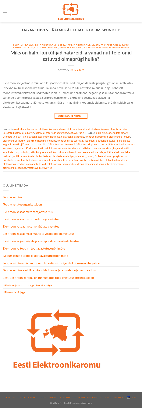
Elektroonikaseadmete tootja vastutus (28, 211)
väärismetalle (33, 163)
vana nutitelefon (107, 163)
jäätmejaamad (103, 140)
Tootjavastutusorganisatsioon (22, 204)
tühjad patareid (114, 159)
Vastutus (55, 397)
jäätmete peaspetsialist (34, 144)
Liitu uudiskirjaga (14, 292)
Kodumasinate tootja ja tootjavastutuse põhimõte (35, 255)
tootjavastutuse (96, 159)
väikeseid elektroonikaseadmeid (80, 163)
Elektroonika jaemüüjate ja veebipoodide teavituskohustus (41, 241)
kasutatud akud (23, 47)
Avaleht (10, 397)
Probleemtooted (103, 156)
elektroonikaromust (119, 136)
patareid (77, 47)
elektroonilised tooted (69, 140)
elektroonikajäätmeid (72, 136)
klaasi (109, 148)
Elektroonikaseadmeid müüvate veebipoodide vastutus (38, 233)
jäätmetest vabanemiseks (122, 144)
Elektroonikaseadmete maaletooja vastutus (31, 219)
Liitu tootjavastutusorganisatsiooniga (27, 285)
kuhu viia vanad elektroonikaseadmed (73, 152)
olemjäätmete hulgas (63, 156)
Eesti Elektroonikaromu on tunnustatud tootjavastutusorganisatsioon (48, 277)
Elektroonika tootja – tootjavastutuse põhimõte (34, 248)
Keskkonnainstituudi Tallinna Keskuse (46, 148)
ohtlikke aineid (112, 152)
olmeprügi (81, 156)
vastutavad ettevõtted (39, 167)
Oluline (106, 397)
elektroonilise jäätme (14, 140)
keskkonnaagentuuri (14, 148)
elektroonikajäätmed (90, 45)
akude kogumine (30, 45)
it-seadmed (88, 140)
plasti (90, 156)
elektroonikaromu (116, 45)
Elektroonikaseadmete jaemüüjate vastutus (31, 226)
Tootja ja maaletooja (31, 397)
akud (16, 45)
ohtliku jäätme (43, 156)
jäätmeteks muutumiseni (61, 144)
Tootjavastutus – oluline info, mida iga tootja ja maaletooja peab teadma (49, 270)
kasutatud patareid (46, 47)
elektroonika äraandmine (58, 45)
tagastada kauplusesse (44, 159)
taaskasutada (23, 159)
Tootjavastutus (12, 197)
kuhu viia (65, 47)
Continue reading (71, 116)
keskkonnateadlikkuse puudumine (86, 148)
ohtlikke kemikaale (23, 156)
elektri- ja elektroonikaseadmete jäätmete (37, 136)
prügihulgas (9, 159)
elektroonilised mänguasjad (41, 140)
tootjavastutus (119, 47)
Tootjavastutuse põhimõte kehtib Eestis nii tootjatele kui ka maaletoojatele (51, 263)
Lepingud (69, 397)
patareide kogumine (95, 47)
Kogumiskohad (88, 397)
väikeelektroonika (52, 163)
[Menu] (5, 11)
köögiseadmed (44, 152)
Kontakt (119, 397)
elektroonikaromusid (96, 136)
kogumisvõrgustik (25, 152)
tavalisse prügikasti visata (72, 159)
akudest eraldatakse (113, 132)
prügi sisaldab (120, 156)
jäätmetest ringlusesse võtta (91, 144)
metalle (99, 152)
